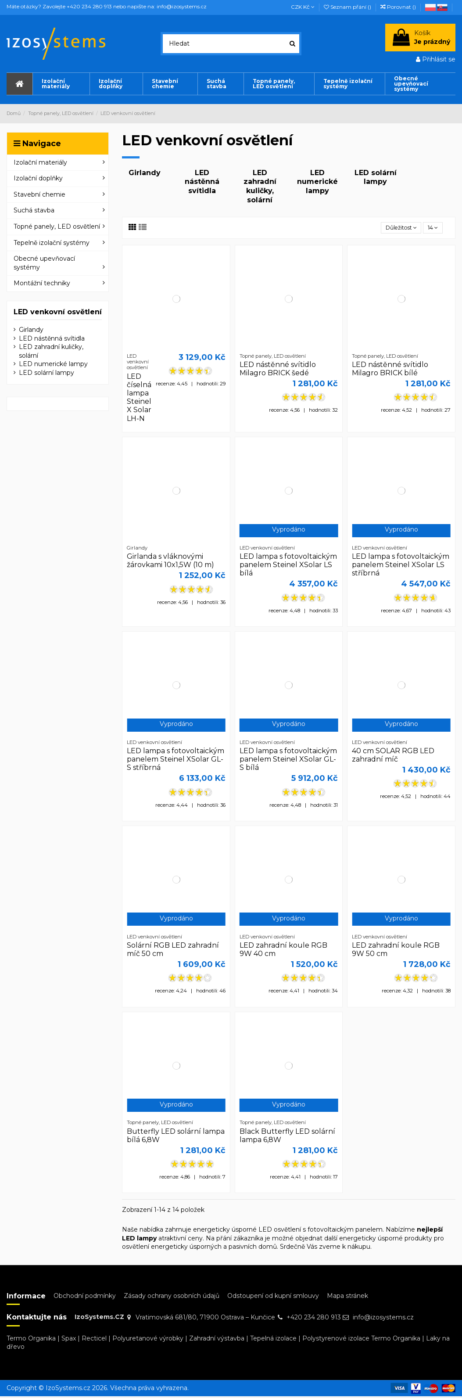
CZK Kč (303, 7)
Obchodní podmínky (85, 1297)
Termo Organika (31, 1340)
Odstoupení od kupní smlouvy (273, 1297)
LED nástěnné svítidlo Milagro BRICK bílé (390, 370)
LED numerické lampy (317, 182)
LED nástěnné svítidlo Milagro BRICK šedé (278, 370)
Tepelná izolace (273, 1340)
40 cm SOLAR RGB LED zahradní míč (393, 756)
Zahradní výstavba (216, 1340)
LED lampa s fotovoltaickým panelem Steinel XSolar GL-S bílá (288, 760)
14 (431, 228)
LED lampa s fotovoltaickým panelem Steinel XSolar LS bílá (288, 566)
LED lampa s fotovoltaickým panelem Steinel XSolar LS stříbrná (400, 566)
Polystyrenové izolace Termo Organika (361, 1340)
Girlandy (145, 173)
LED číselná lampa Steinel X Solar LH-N (139, 399)
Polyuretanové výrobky (147, 1340)
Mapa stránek (347, 1297)
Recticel (94, 1340)
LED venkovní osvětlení (58, 312)
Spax (68, 1340)
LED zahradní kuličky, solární (260, 186)
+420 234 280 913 (314, 1319)
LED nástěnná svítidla (202, 182)
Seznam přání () (348, 7)
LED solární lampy (376, 177)
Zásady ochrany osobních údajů (171, 1297)
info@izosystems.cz (383, 1319)
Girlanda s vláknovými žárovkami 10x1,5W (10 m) (170, 561)
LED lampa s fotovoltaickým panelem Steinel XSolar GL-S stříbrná (175, 760)
